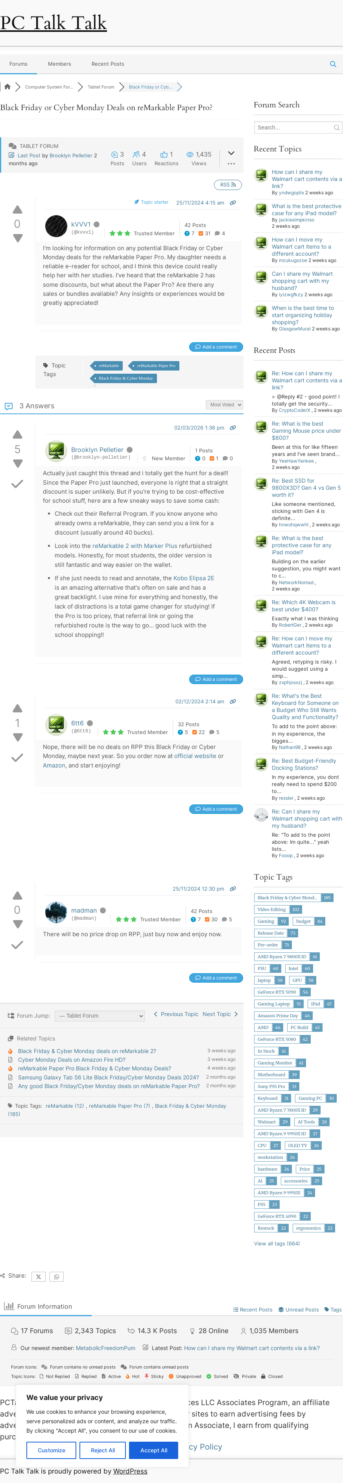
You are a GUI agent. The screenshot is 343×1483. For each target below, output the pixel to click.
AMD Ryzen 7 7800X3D (282, 1110)
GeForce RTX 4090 (277, 1216)
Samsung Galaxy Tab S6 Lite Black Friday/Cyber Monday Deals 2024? (108, 1077)
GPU (297, 980)
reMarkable (109, 365)
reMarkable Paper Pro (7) (120, 1106)
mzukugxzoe (293, 260)
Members (59, 64)
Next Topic (220, 1014)
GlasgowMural (295, 329)
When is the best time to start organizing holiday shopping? (303, 314)
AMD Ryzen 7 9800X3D (282, 956)
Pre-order (268, 945)
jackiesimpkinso (296, 220)
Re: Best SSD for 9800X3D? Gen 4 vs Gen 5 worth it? (306, 487)
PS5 (262, 1204)
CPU (262, 1145)
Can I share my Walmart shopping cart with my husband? (302, 280)
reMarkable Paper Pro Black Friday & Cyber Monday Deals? (94, 1068)
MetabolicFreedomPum (105, 1348)
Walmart (267, 1122)
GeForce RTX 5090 (277, 992)
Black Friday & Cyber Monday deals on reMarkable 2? (87, 1051)
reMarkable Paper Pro (156, 365)
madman (84, 910)
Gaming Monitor (275, 1063)
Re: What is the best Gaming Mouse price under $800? (306, 430)
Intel (293, 968)
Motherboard (271, 1074)
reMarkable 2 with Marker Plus (134, 546)
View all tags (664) (277, 1243)
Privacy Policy (196, 1447)
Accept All (153, 1450)
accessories (296, 1181)
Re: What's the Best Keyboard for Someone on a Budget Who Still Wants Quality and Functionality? (305, 706)
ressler (286, 798)
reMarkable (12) (66, 1106)
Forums (18, 64)
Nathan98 (290, 747)
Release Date (271, 933)
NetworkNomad (296, 582)
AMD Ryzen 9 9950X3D (282, 1133)
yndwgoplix (291, 193)
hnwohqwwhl (293, 525)
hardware (267, 1169)
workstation (270, 1157)
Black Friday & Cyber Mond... (287, 897)
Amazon (54, 765)
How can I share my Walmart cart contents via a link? (307, 178)
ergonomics (308, 1228)
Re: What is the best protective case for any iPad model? (302, 545)
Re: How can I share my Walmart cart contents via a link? (307, 380)
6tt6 (77, 723)
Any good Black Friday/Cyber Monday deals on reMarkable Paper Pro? (109, 1086)
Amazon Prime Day (278, 1015)
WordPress (130, 1471)
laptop (264, 980)
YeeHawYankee (296, 461)
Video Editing (272, 909)
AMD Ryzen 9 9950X (279, 1192)
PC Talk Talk (53, 23)
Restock (266, 1228)
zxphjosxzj (290, 682)
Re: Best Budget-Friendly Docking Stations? (304, 764)
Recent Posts (108, 64)
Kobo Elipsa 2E (193, 578)
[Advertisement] (143, 856)
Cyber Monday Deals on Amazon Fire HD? (71, 1059)
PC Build (299, 1027)
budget (303, 921)
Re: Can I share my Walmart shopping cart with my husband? (307, 818)
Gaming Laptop (274, 1004)
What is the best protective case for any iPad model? (306, 209)
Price (304, 1169)
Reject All (103, 1450)
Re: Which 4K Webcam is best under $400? (304, 605)
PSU (262, 968)
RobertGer (290, 625)
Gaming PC (310, 1098)
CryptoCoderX (294, 410)
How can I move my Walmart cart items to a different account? (301, 246)
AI (260, 1181)
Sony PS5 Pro (271, 1086)
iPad (315, 1004)
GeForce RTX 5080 (277, 1039)
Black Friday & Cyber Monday (126, 378)
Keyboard (267, 1098)
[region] (102, 1426)
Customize (51, 1450)
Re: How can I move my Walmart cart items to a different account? (302, 645)
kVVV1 (80, 224)
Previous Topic (176, 1014)
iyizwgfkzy (291, 294)
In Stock (266, 1051)
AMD (263, 1027)
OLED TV (297, 1145)
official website (195, 756)
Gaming (266, 921)
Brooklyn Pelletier (71, 155)
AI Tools (306, 1122)
